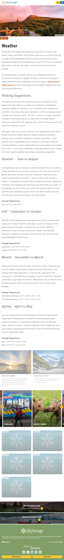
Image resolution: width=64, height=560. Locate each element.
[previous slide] (2, 406)
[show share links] (4, 38)
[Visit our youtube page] (32, 552)
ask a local (47, 557)
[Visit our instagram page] (27, 552)
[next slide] (61, 406)
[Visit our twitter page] (40, 552)
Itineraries (8, 424)
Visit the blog (16, 557)
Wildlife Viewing (40, 424)
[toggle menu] (60, 2)
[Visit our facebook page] (36, 552)
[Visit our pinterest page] (23, 552)
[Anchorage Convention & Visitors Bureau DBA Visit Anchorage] (9, 3)
